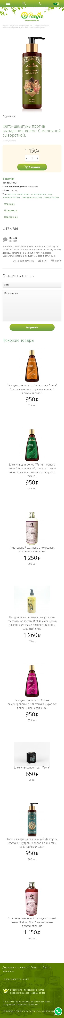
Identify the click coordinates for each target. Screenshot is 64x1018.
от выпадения (38, 194)
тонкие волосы (51, 197)
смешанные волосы (32, 197)
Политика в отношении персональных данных (28, 1011)
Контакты (8, 971)
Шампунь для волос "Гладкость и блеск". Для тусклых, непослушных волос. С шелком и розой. (32, 389)
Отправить (32, 327)
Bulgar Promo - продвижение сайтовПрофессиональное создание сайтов (27, 991)
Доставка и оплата (14, 967)
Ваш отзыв (11, 293)
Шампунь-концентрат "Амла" (32, 767)
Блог (46, 967)
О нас (34, 967)
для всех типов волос (18, 194)
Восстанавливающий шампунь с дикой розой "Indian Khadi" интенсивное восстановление (32, 922)
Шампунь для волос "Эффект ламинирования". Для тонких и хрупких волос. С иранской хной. (32, 704)
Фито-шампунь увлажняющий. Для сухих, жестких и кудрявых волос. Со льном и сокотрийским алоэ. (32, 843)
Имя (7, 284)
